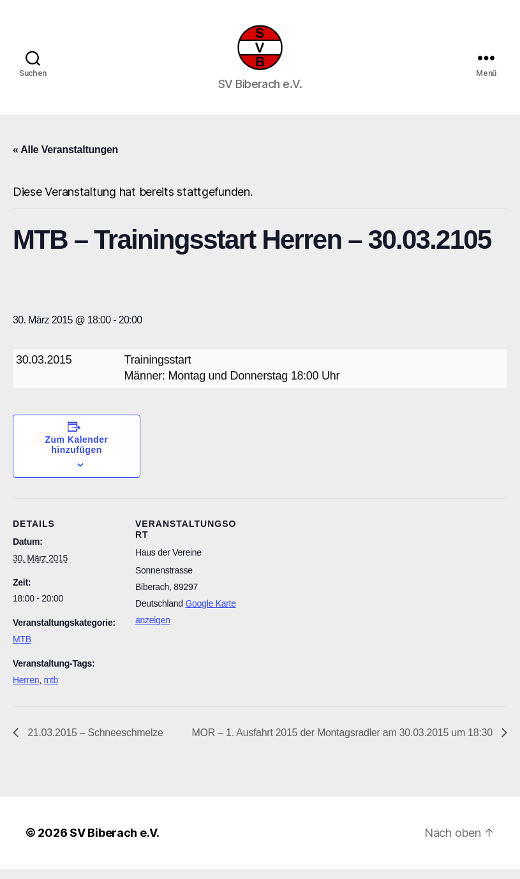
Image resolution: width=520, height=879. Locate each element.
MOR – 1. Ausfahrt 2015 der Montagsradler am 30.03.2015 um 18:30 (343, 742)
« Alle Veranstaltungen (65, 160)
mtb (50, 690)
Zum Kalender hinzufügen (76, 455)
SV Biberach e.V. (115, 843)
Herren (26, 690)
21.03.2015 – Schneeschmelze (94, 742)
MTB (22, 650)
